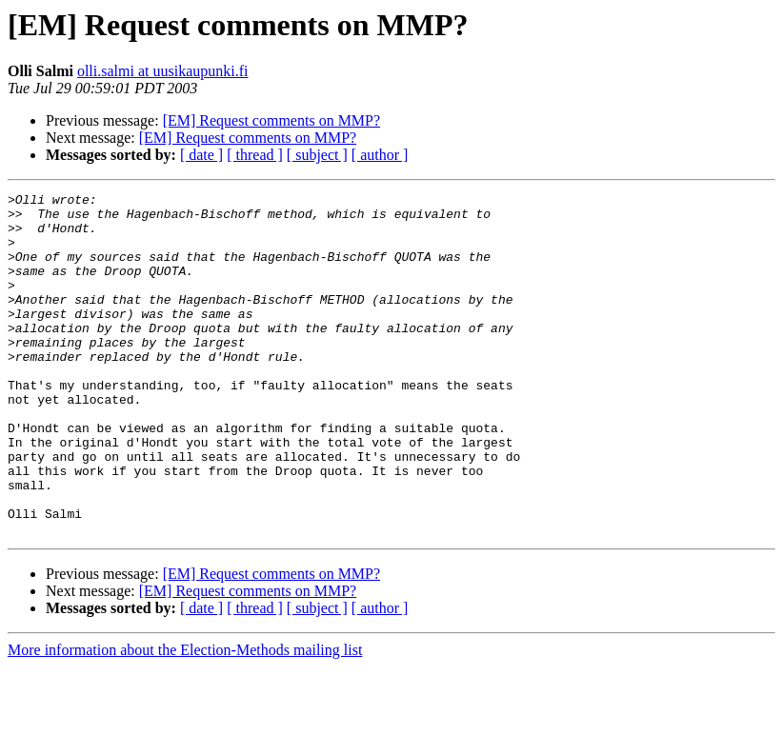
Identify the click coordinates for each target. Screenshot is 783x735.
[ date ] (201, 155)
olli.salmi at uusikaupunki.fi (163, 71)
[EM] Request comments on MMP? (271, 120)
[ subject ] (317, 155)
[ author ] (380, 155)
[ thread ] (255, 155)
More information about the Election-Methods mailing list (185, 718)
